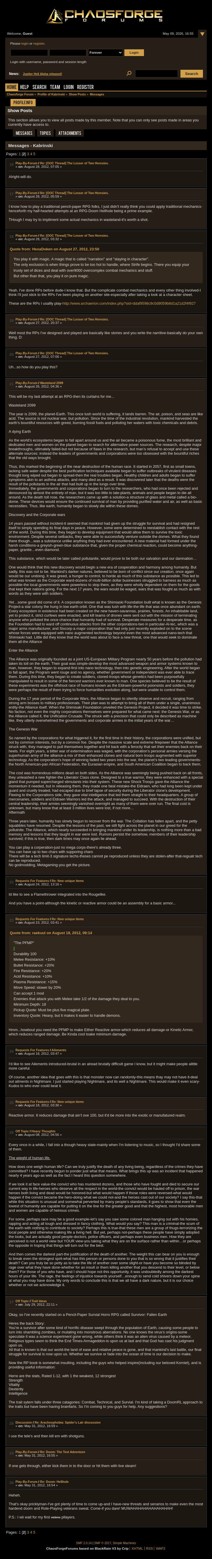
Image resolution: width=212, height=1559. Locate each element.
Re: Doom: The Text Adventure (62, 1452)
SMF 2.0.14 (84, 1543)
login (24, 43)
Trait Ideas (39, 1301)
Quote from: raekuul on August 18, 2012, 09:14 (51, 933)
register (38, 43)
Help (24, 88)
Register (85, 88)
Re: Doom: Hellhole (54, 1481)
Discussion (23, 1422)
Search (39, 88)
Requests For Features (32, 881)
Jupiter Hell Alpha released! (42, 74)
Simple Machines (124, 1543)
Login (69, 88)
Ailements (58, 1050)
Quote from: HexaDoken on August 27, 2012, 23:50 (54, 249)
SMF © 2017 (102, 1543)
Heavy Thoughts (44, 1131)
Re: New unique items (68, 881)
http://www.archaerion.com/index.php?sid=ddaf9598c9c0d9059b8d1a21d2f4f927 (129, 303)
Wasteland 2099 (51, 383)
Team (55, 88)
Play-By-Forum (26, 163)
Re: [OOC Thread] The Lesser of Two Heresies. (74, 163)
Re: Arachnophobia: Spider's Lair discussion (67, 1422)
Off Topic (22, 1131)
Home (12, 88)
